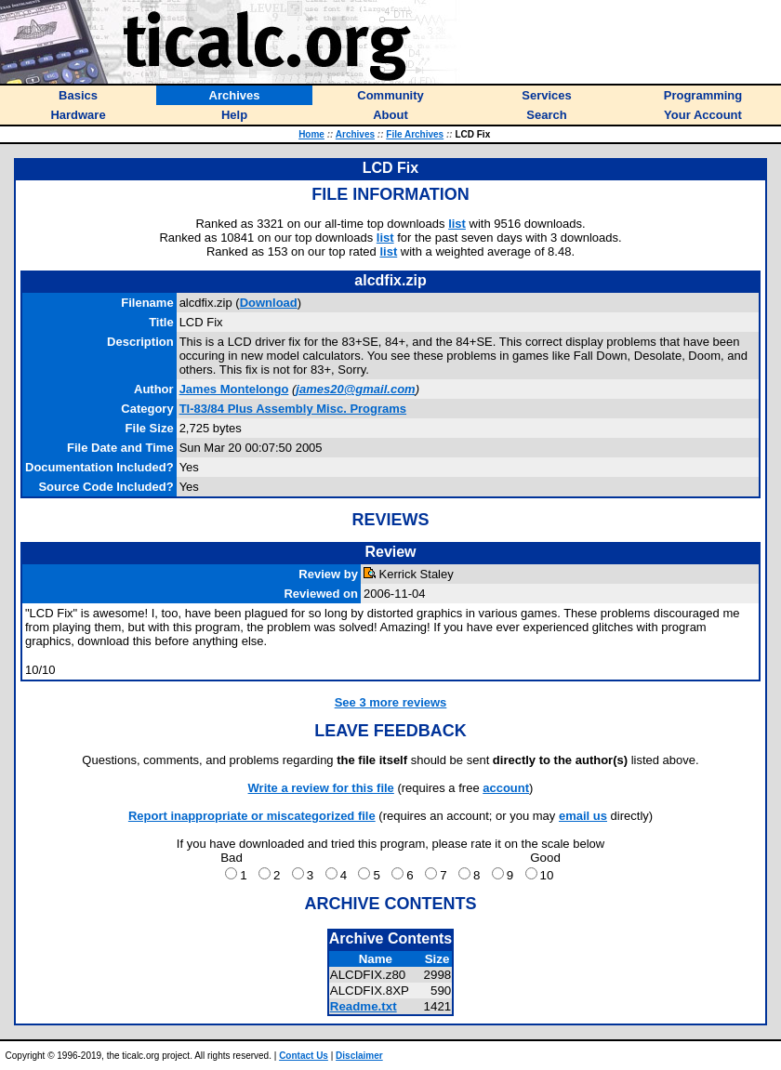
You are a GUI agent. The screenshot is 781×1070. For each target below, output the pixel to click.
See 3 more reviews (391, 702)
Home (311, 134)
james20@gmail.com (355, 389)
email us (583, 816)
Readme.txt (363, 1006)
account (506, 788)
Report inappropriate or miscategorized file (252, 816)
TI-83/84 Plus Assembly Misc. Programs (292, 409)
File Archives (414, 134)
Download (269, 303)
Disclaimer (359, 1055)
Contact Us (303, 1055)
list (457, 224)
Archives (355, 134)
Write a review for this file (321, 788)
